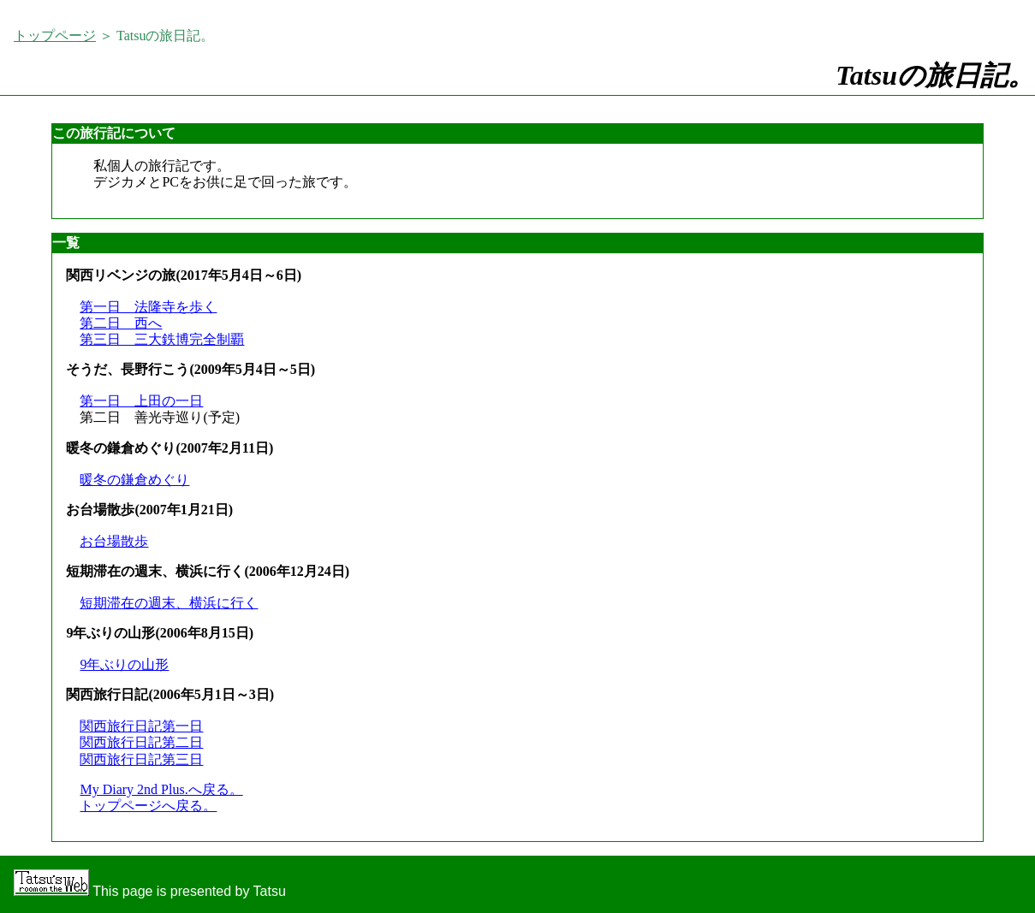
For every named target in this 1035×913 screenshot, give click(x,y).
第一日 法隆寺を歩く (148, 306)
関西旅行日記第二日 (141, 742)
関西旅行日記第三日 (141, 759)
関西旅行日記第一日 (141, 726)
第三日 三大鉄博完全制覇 (162, 339)
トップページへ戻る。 (148, 805)
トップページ (55, 35)
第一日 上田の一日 (141, 401)
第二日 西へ (121, 323)
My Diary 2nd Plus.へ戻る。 (161, 789)
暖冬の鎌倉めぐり (134, 479)
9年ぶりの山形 (124, 664)
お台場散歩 (114, 541)
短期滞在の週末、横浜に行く (169, 603)
